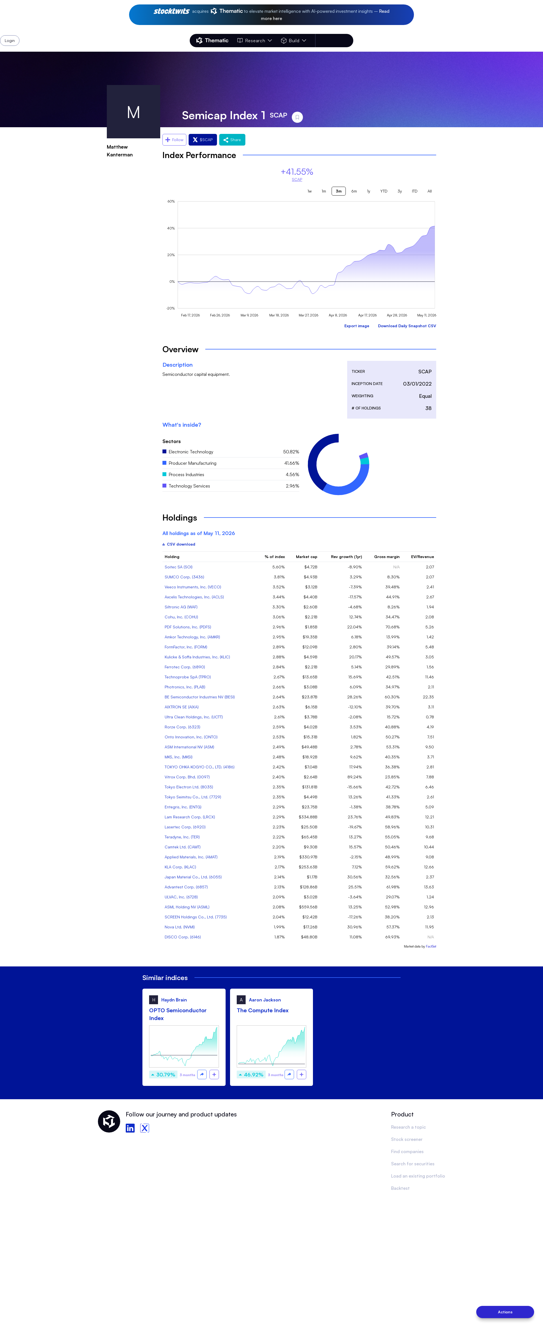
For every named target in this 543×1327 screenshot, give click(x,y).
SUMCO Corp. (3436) (184, 576)
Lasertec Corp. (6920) (185, 826)
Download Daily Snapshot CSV (407, 325)
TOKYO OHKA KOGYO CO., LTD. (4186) (200, 766)
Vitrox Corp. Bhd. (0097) (187, 776)
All (430, 191)
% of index (275, 556)
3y (400, 191)
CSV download (178, 544)
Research (254, 40)
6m (354, 191)
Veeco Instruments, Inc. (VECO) (193, 586)
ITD (415, 191)
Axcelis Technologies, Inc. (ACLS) (194, 596)
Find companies (407, 1151)
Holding (172, 556)
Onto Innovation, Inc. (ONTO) (191, 736)
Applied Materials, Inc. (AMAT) (191, 856)
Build (293, 40)
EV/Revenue (422, 556)
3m (339, 191)
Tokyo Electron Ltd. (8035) (189, 786)
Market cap (306, 556)
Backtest (400, 1188)
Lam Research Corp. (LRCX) (190, 816)
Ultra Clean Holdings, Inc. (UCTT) (194, 716)
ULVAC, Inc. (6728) (181, 896)
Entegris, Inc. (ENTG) (183, 806)
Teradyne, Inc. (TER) (182, 836)
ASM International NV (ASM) (189, 746)
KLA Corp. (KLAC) (180, 866)
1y (368, 191)
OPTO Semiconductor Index (178, 1014)
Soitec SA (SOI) (178, 566)
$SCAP (203, 139)
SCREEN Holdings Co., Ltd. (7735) (196, 916)
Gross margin (387, 556)
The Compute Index (262, 1010)
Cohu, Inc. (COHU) (181, 616)
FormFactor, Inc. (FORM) (186, 646)
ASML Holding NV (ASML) (187, 906)
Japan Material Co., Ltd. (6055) (193, 876)
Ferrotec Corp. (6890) (185, 666)
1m (324, 191)
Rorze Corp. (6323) (182, 726)
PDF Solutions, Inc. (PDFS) (188, 626)
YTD (383, 191)
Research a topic (408, 1127)
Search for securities (413, 1163)
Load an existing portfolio (418, 1176)
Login (338, 40)
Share (232, 139)
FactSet (431, 946)
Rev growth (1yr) (346, 556)
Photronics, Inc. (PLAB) (185, 686)
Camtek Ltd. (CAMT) (183, 846)
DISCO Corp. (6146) (183, 936)
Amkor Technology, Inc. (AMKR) (192, 636)
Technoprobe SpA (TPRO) (188, 676)
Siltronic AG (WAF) (181, 606)
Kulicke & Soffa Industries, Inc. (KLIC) (197, 656)
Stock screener (407, 1139)
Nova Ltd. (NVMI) (180, 926)
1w (309, 191)
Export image (356, 325)
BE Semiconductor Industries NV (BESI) (200, 696)
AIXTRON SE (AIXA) (182, 706)
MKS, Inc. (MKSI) (178, 756)
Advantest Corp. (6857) (186, 886)
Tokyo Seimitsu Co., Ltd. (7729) (193, 796)
